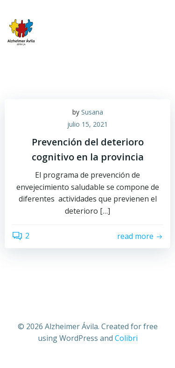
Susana (92, 112)
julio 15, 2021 (87, 124)
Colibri (126, 338)
